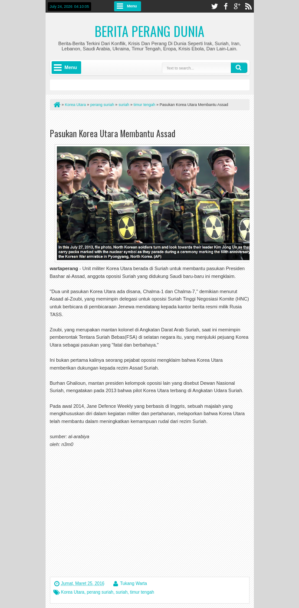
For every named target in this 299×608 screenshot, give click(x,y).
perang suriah (100, 592)
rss (248, 6)
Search (239, 68)
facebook (225, 6)
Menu (132, 6)
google (237, 6)
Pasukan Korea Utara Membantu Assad (112, 133)
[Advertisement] (151, 121)
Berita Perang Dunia (149, 31)
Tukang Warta (133, 583)
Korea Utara (73, 592)
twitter (214, 6)
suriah (122, 592)
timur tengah (142, 592)
